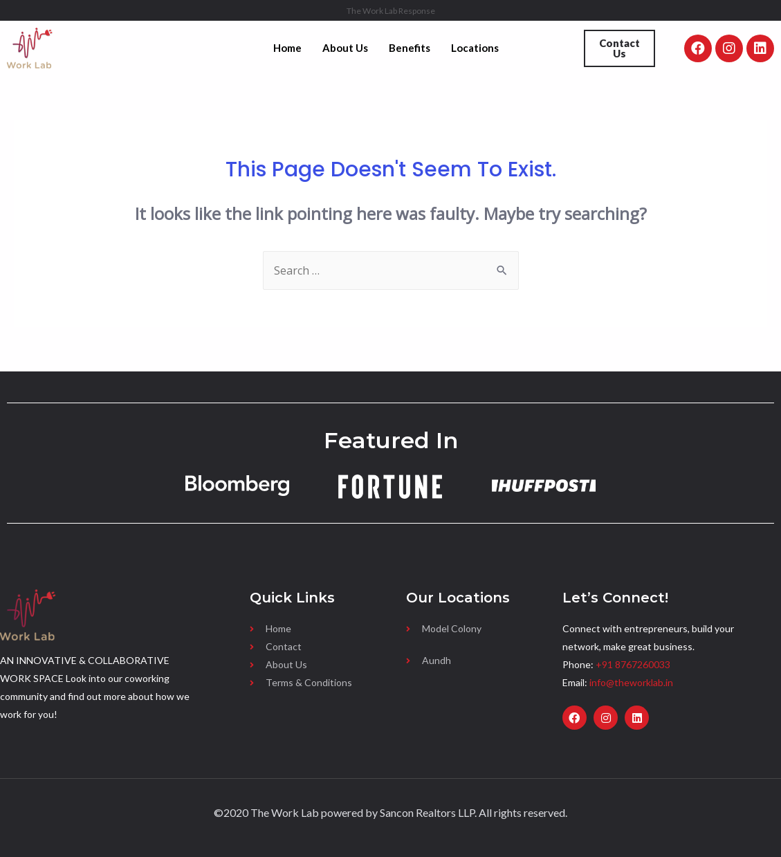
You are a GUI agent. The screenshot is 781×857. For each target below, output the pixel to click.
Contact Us (619, 48)
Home (287, 48)
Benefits (409, 48)
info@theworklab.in (631, 682)
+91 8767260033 (633, 664)
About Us (345, 48)
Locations (475, 48)
